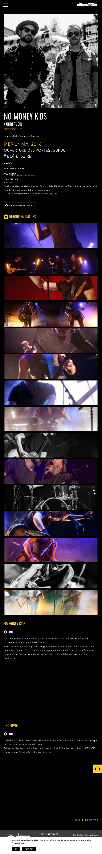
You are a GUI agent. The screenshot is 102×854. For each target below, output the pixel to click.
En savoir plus (19, 843)
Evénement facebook (20, 205)
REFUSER (29, 849)
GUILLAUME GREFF (86, 820)
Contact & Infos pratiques (85, 835)
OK (16, 849)
